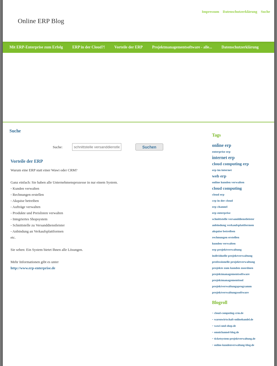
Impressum (210, 11)
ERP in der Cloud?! (88, 47)
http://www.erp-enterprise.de (33, 268)
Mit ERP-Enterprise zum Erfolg (36, 47)
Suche (265, 11)
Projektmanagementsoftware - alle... (182, 47)
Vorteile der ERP (128, 47)
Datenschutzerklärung (240, 11)
